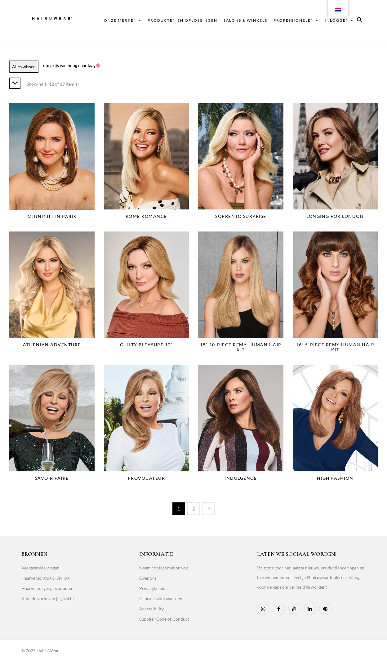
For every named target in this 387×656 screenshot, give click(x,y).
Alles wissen (24, 66)
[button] (360, 21)
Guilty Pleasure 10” (146, 344)
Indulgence (241, 478)
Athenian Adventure (52, 344)
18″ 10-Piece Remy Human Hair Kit (241, 347)
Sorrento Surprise (240, 216)
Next (208, 508)
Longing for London (335, 216)
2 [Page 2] (193, 508)
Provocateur (146, 478)
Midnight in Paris (52, 216)
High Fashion (335, 478)
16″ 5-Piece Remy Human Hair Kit (335, 347)
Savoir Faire (52, 478)
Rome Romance (146, 216)
